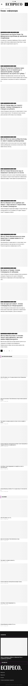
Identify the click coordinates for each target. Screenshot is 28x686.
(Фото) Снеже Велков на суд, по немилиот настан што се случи (12, 172)
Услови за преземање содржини (7, 680)
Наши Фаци (9, 333)
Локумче (8, 32)
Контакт (2, 677)
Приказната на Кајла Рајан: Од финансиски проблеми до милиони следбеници (14, 36)
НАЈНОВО (4, 496)
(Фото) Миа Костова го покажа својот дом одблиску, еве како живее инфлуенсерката (12, 337)
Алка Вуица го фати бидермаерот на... (8, 603)
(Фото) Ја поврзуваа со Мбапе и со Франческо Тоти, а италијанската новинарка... (11, 658)
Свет (11, 32)
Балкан (2, 103)
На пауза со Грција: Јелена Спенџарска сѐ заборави (10, 271)
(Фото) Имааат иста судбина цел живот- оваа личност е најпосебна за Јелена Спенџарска (13, 204)
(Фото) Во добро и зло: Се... (6, 517)
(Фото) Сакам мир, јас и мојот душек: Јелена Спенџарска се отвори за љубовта (11, 107)
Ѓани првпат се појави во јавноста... (8, 560)
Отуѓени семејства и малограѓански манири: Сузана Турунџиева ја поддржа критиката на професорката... (14, 444)
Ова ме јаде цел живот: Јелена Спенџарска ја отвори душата (12, 305)
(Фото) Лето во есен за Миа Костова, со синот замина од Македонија (14, 140)
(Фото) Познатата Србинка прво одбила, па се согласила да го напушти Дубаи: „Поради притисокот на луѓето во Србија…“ (13, 70)
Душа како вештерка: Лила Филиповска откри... (10, 539)
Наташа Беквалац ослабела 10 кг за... (8, 624)
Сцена (18, 32)
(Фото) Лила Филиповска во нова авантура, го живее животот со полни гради (13, 238)
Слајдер (14, 32)
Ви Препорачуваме (4, 32)
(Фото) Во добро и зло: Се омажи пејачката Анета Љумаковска (13, 377)
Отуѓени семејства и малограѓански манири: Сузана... (11, 581)
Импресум (3, 672)
